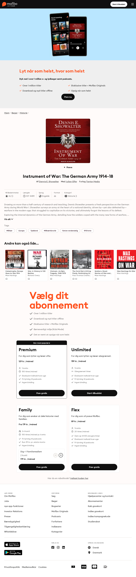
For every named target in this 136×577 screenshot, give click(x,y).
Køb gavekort (95, 506)
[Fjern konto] (55, 455)
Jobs (6, 501)
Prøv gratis (41, 393)
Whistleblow (10, 531)
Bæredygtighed (12, 521)
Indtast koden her (79, 478)
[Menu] (132, 4)
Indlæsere (56, 526)
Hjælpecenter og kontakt (100, 496)
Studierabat (94, 521)
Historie (23, 113)
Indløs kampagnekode (99, 516)
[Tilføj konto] (61, 455)
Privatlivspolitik (12, 567)
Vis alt (8, 219)
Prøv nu (68, 97)
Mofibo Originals (60, 511)
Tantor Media (93, 181)
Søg (53, 496)
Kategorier (57, 531)
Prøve (68, 167)
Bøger (15, 113)
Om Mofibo (10, 496)
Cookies (42, 567)
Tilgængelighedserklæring (17, 526)
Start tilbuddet (118, 4)
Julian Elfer (71, 181)
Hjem (6, 113)
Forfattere (57, 521)
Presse (7, 516)
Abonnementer (95, 501)
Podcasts (56, 516)
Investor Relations (13, 511)
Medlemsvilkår (29, 567)
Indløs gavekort (96, 511)
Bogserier (56, 506)
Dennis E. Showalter (49, 181)
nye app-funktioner (14, 506)
